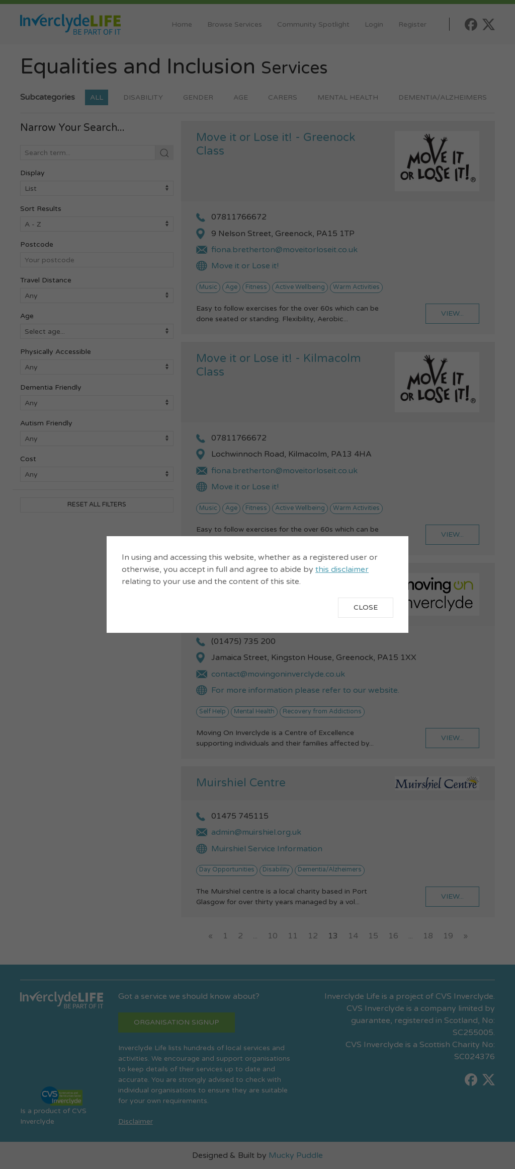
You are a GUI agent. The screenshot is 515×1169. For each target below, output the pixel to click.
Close (366, 607)
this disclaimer (342, 569)
